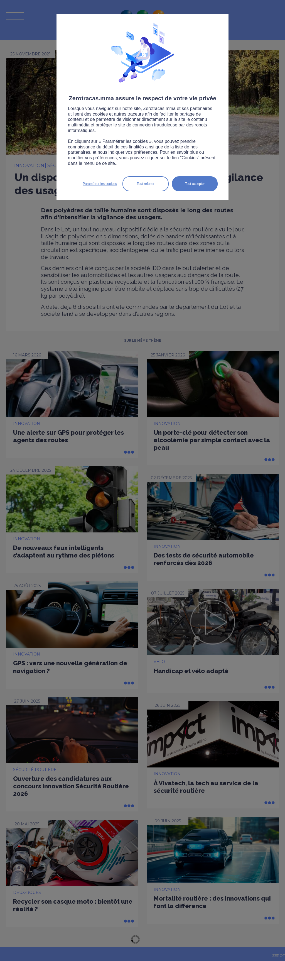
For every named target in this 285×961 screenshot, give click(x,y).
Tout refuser (145, 184)
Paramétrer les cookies (100, 184)
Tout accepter (195, 184)
